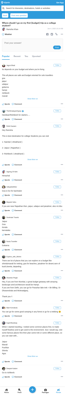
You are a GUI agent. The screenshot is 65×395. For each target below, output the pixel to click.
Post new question (19, 15)
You (26, 56)
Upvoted (36, 56)
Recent (17, 56)
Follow (57, 65)
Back (5, 15)
